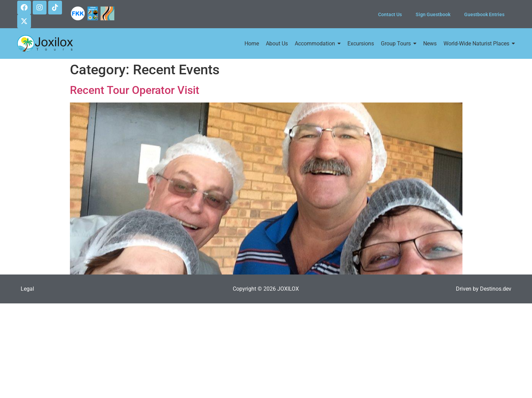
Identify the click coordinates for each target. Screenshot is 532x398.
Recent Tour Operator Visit (134, 90)
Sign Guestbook (433, 14)
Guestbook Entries (484, 14)
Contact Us (390, 14)
